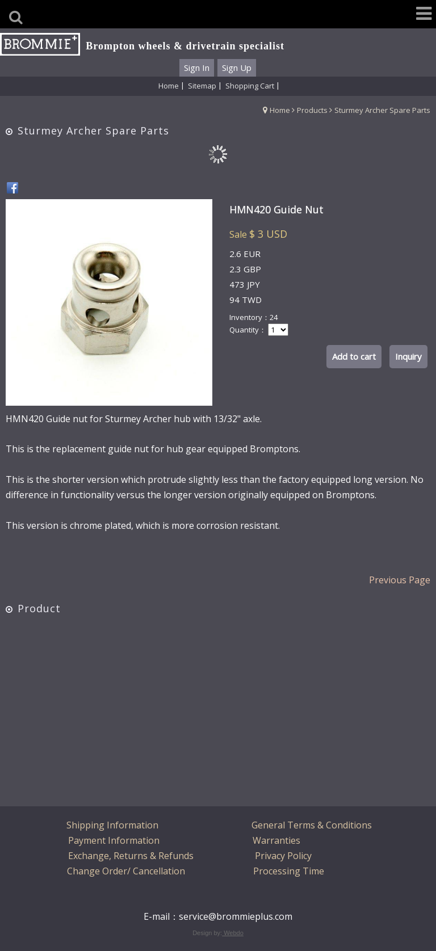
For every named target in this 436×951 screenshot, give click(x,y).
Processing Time (288, 871)
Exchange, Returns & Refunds (131, 855)
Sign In (196, 67)
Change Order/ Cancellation (126, 871)
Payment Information (114, 840)
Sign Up (236, 67)
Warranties (276, 840)
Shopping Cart (249, 86)
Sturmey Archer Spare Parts (382, 110)
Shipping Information (112, 825)
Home (280, 110)
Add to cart (354, 356)
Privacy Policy (283, 855)
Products (312, 110)
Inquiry (408, 356)
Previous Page (399, 580)
